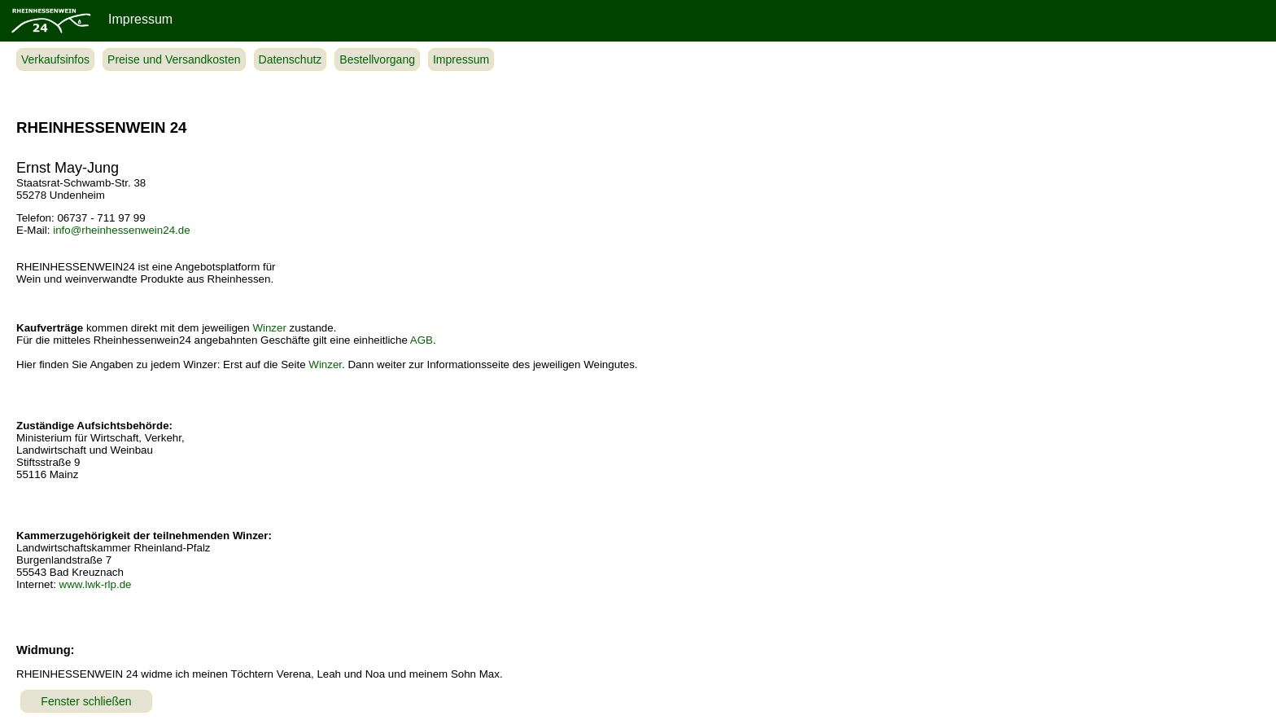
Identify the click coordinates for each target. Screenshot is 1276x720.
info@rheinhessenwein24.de (121, 230)
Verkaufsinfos (55, 59)
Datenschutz (290, 59)
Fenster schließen (86, 701)
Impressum (461, 59)
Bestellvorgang (377, 59)
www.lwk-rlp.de (95, 584)
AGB (421, 340)
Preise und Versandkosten (173, 59)
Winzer (269, 328)
